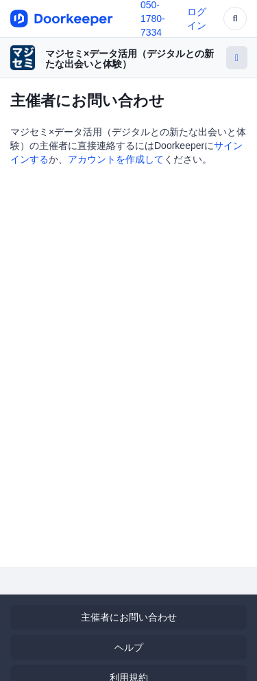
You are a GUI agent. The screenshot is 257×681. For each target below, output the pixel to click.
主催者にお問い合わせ (129, 617)
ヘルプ (128, 647)
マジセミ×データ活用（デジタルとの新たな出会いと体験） (129, 58)
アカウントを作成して (116, 159)
